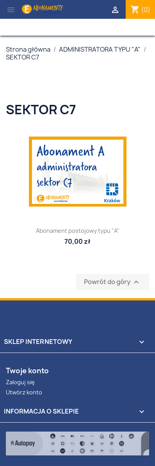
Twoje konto (27, 371)
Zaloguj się (20, 382)
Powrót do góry (112, 282)
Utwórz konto (24, 392)
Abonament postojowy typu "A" (77, 230)
